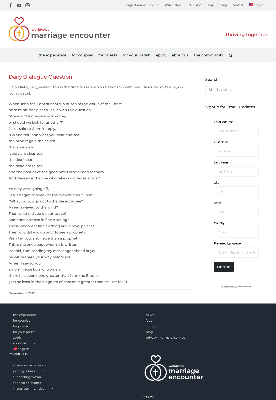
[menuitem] (256, 5)
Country (219, 223)
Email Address (223, 121)
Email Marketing (229, 286)
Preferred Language (227, 243)
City (216, 182)
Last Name (221, 162)
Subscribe (224, 267)
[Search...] (236, 89)
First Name (221, 142)
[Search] (210, 89)
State (217, 202)
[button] (230, 55)
